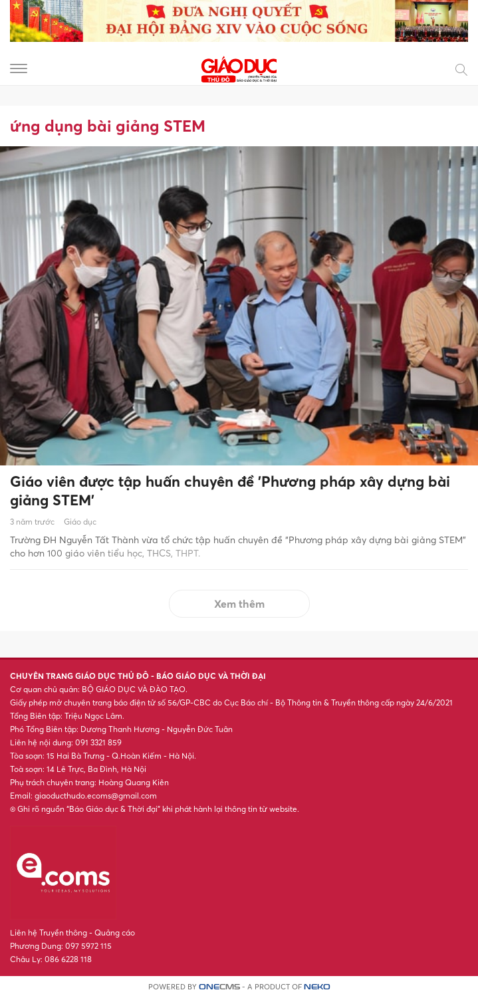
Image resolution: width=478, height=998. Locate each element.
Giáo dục (80, 522)
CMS (219, 987)
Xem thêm (239, 603)
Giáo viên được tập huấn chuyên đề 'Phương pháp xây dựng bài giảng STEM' (230, 491)
